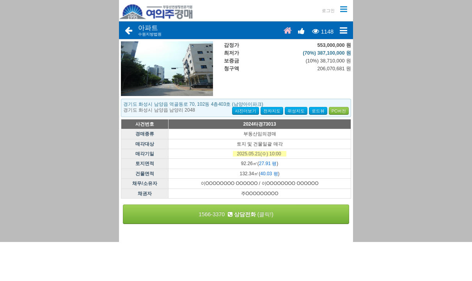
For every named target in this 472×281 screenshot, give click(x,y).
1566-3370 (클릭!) (236, 214)
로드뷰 (318, 110)
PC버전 (339, 110)
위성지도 (296, 110)
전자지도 (271, 110)
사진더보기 (245, 110)
